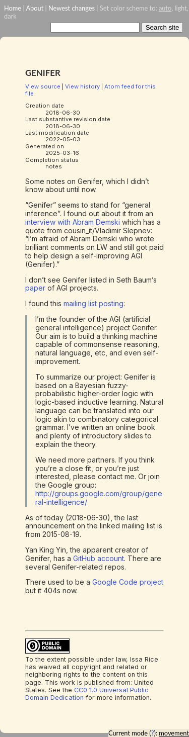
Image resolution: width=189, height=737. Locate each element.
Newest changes (71, 8)
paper (35, 288)
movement (174, 733)
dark (10, 16)
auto (165, 8)
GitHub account (98, 558)
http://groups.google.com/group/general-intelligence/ (98, 497)
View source (42, 86)
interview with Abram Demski (72, 222)
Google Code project (127, 582)
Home (12, 8)
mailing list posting (93, 303)
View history (82, 86)
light (180, 8)
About (34, 8)
